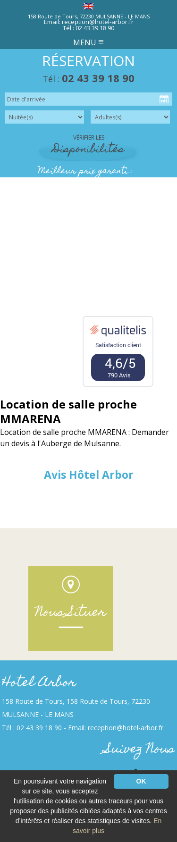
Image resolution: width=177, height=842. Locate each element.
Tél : (88, 78)
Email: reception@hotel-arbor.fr (89, 21)
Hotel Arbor (39, 683)
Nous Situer (70, 613)
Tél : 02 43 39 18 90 (88, 28)
